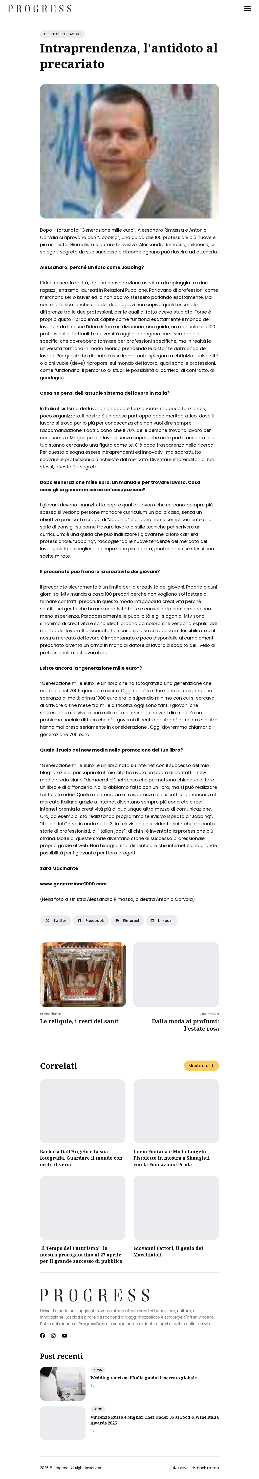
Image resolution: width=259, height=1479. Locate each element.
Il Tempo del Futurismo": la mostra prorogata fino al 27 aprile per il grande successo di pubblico (81, 1254)
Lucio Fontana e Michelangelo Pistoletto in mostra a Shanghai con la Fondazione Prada (172, 1157)
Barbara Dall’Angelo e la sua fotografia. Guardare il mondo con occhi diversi (81, 1157)
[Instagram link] (53, 1335)
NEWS (98, 1370)
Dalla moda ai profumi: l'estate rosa (185, 1024)
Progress (61, 1467)
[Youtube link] (65, 1335)
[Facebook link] (43, 1335)
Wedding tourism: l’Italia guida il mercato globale (144, 1378)
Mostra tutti (200, 1066)
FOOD (98, 1409)
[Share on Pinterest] (127, 920)
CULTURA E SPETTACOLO (62, 34)
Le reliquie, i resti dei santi (79, 1021)
